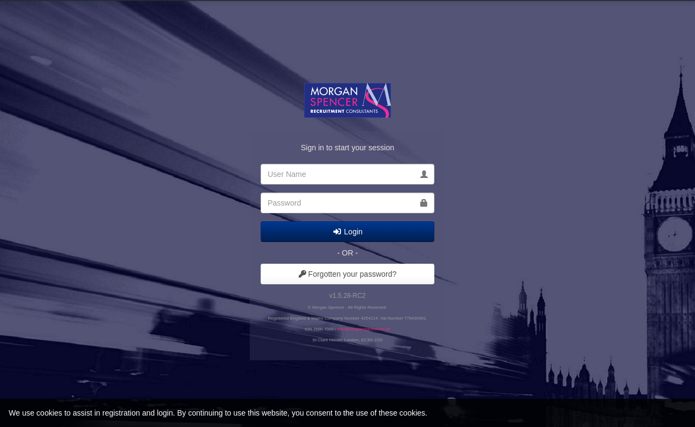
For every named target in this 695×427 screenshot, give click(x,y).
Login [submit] (347, 231)
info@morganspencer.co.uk (363, 329)
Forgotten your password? (348, 274)
